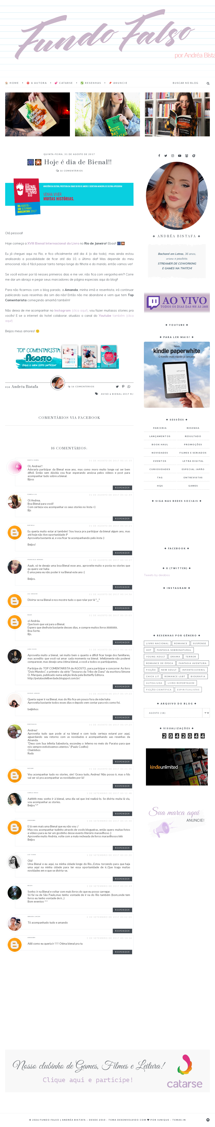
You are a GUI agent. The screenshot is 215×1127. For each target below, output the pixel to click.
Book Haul (160, 444)
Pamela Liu (32, 494)
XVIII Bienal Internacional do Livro (53, 243)
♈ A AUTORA (37, 83)
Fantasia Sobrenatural (174, 650)
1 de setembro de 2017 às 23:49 (109, 886)
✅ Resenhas (91, 83)
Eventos (160, 461)
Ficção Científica (159, 689)
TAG (160, 477)
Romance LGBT (174, 676)
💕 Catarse (64, 83)
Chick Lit (152, 676)
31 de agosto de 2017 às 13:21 (110, 526)
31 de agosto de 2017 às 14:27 (110, 560)
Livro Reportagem (181, 683)
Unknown (31, 820)
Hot (149, 650)
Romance (181, 643)
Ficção (151, 670)
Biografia (198, 676)
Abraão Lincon (34, 916)
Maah (30, 614)
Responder (122, 488)
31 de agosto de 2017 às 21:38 (110, 769)
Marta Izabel (33, 460)
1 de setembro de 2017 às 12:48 (109, 793)
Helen (30, 885)
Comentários (69, 170)
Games (193, 485)
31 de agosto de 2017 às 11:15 (110, 460)
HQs (160, 485)
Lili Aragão (33, 593)
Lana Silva (32, 649)
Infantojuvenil (193, 670)
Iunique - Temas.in (171, 1120)
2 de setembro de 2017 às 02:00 (109, 917)
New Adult (169, 670)
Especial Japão (193, 469)
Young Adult (155, 656)
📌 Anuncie (118, 83)
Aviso (105, 394)
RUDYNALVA (32, 724)
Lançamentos (160, 436)
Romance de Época (159, 663)
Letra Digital (193, 461)
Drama (175, 656)
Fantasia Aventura (193, 663)
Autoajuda (154, 683)
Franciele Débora (35, 559)
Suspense (199, 643)
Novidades (160, 452)
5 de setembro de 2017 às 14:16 (109, 938)
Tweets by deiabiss (157, 575)
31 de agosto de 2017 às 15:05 (110, 615)
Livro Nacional (157, 643)
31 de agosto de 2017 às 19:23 (110, 693)
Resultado (193, 436)
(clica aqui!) (71, 310)
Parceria (160, 428)
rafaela (31, 525)
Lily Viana (32, 854)
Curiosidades (159, 469)
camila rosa (33, 792)
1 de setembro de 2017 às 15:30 (109, 821)
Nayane (31, 768)
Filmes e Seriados (193, 452)
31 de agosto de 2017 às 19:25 (110, 724)
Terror (191, 656)
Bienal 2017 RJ (123, 394)
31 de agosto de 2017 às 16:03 (110, 649)
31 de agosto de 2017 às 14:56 (110, 594)
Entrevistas (193, 477)
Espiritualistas (188, 689)
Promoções (193, 444)
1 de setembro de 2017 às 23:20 (109, 855)
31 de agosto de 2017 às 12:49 (110, 495)
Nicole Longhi (34, 693)
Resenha (193, 428)
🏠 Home (12, 83)
